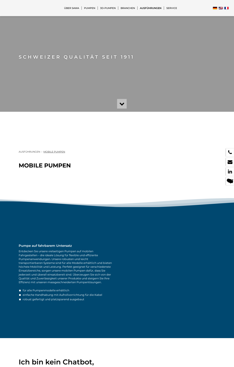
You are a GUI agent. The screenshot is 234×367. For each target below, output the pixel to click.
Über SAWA (71, 8)
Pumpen (89, 8)
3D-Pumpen (108, 8)
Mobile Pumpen (54, 151)
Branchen (128, 8)
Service (171, 8)
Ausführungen (150, 8)
